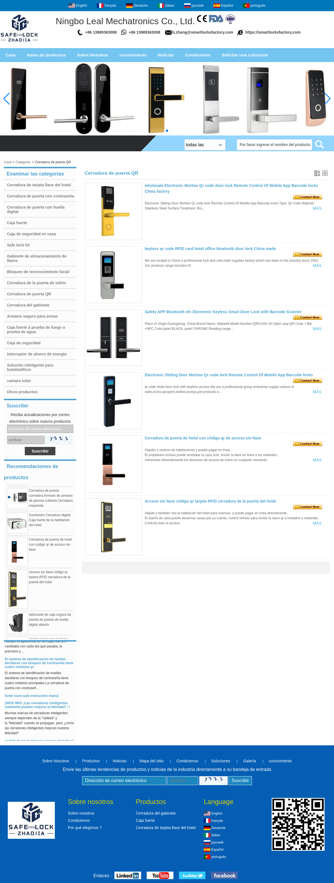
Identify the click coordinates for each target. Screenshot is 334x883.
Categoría (23, 162)
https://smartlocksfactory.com (273, 32)
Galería (249, 761)
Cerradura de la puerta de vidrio (36, 283)
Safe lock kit (18, 245)
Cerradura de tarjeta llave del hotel (39, 185)
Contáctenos (197, 55)
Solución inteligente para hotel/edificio (30, 367)
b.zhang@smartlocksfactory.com (202, 32)
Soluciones (220, 761)
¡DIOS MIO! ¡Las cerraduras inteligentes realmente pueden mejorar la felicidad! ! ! (37, 707)
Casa (11, 55)
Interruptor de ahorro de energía (37, 354)
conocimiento (133, 55)
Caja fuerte (17, 223)
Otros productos (22, 392)
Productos (91, 761)
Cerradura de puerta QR (29, 294)
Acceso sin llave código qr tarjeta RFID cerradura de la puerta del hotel (49, 579)
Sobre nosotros (81, 813)
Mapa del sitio (151, 761)
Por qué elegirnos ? (85, 827)
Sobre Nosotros (93, 55)
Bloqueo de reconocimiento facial (38, 271)
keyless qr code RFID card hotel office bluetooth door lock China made (210, 248)
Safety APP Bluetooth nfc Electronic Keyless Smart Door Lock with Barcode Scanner (223, 312)
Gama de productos (46, 55)
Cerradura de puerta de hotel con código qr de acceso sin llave (50, 547)
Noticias (166, 55)
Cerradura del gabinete (28, 305)
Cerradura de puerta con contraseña (40, 196)
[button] (167, 131)
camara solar (19, 381)
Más (317, 208)
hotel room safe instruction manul (31, 698)
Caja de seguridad (24, 343)
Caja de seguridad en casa (31, 234)
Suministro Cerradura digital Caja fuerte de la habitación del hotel (49, 522)
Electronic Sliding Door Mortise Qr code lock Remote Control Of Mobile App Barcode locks (229, 375)
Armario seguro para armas (32, 316)
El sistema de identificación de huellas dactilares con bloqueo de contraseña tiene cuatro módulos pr (39, 665)
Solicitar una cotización (245, 55)
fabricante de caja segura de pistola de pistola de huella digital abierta (50, 622)
